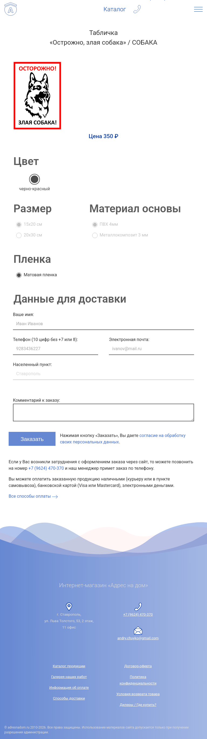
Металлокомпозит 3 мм (124, 235)
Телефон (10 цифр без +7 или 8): (45, 339)
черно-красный (34, 188)
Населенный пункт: (32, 364)
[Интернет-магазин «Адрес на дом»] (10, 9)
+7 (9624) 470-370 (46, 468)
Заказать (32, 438)
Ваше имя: (23, 314)
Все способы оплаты (33, 496)
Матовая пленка (40, 274)
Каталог (115, 9)
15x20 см (33, 224)
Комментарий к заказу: (36, 400)
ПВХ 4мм (109, 224)
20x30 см (33, 235)
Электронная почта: (129, 339)
